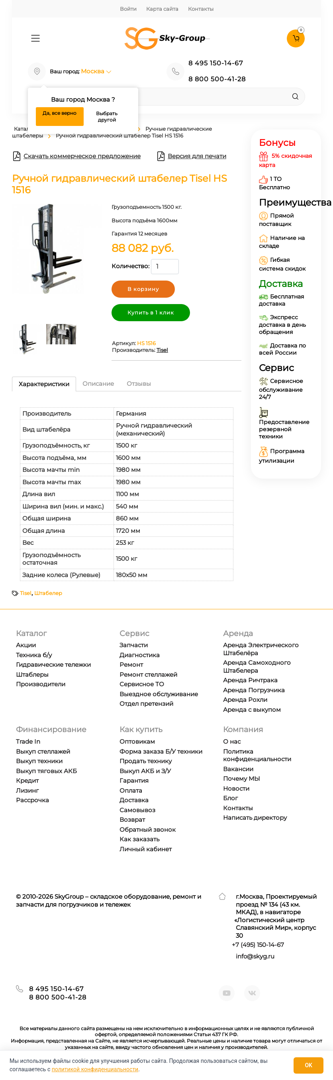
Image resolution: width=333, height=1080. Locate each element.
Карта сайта (162, 9)
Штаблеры (32, 674)
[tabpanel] (126, 490)
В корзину (143, 289)
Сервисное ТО (141, 684)
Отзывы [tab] (139, 383)
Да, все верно (59, 113)
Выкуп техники (39, 761)
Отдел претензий (146, 703)
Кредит (27, 780)
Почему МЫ (241, 778)
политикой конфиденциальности (95, 1069)
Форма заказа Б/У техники (160, 751)
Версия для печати (191, 156)
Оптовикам (137, 741)
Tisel (162, 350)
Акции (26, 645)
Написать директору (255, 817)
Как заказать (139, 839)
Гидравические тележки (53, 664)
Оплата (130, 790)
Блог (230, 798)
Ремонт (131, 664)
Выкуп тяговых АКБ (46, 771)
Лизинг (27, 790)
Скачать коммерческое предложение (76, 156)
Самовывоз (137, 810)
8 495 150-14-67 (215, 63)
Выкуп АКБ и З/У (145, 771)
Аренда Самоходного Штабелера (257, 666)
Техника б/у (34, 655)
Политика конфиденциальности (257, 755)
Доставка (134, 800)
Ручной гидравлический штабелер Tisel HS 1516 (119, 135)
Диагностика (139, 655)
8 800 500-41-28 (217, 79)
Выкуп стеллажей (43, 751)
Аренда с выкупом (252, 709)
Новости (236, 788)
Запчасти (133, 645)
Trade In (28, 741)
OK (308, 1065)
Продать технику (145, 761)
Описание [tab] (98, 383)
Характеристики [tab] (44, 384)
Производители (40, 684)
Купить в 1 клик (150, 312)
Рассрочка (32, 800)
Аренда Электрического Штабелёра (261, 649)
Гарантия (134, 780)
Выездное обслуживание (158, 694)
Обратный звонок (147, 829)
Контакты (201, 9)
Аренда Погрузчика (254, 690)
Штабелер (48, 593)
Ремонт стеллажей (148, 674)
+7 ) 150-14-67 (258, 944)
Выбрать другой (107, 116)
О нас (232, 741)
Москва (96, 71)
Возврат (132, 819)
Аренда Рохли (245, 699)
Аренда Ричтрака (250, 680)
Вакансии (238, 769)
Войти (128, 9)
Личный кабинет (145, 849)
